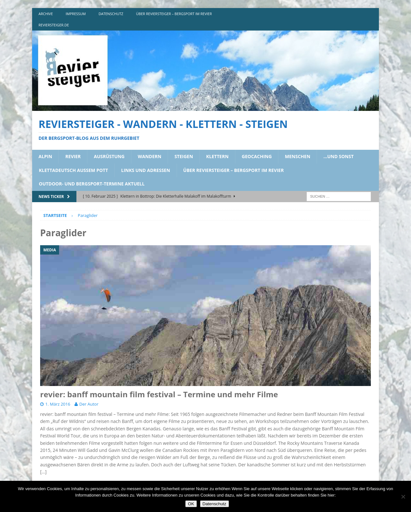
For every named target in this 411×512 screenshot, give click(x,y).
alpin (45, 156)
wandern (149, 156)
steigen (183, 156)
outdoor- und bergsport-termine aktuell (91, 184)
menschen (297, 156)
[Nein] (403, 496)
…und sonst (338, 156)
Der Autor (88, 404)
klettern (217, 156)
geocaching (257, 156)
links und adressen (145, 170)
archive (46, 13)
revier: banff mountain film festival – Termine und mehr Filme (159, 394)
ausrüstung (109, 156)
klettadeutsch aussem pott (73, 170)
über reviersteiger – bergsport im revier (174, 13)
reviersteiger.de (54, 24)
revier (73, 156)
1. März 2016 (57, 404)
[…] (43, 472)
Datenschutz (214, 503)
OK (191, 503)
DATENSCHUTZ (111, 13)
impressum (76, 13)
